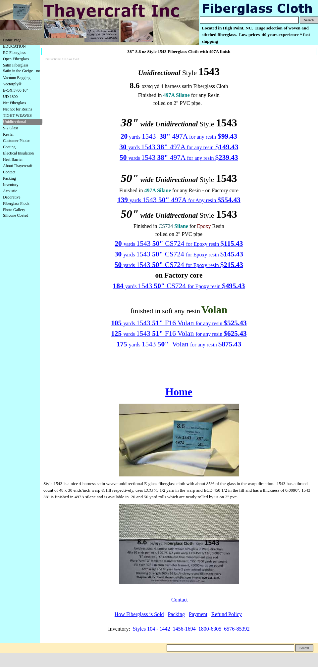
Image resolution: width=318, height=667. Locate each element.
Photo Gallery (14, 209)
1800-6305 (209, 629)
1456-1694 (184, 629)
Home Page (12, 40)
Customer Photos (16, 140)
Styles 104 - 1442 (151, 629)
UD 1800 (10, 96)
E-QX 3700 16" (15, 90)
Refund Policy (226, 614)
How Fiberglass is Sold (139, 614)
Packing (9, 178)
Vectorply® (12, 84)
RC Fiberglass (14, 52)
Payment (198, 614)
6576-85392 (236, 629)
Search (309, 20)
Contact (9, 172)
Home (178, 392)
